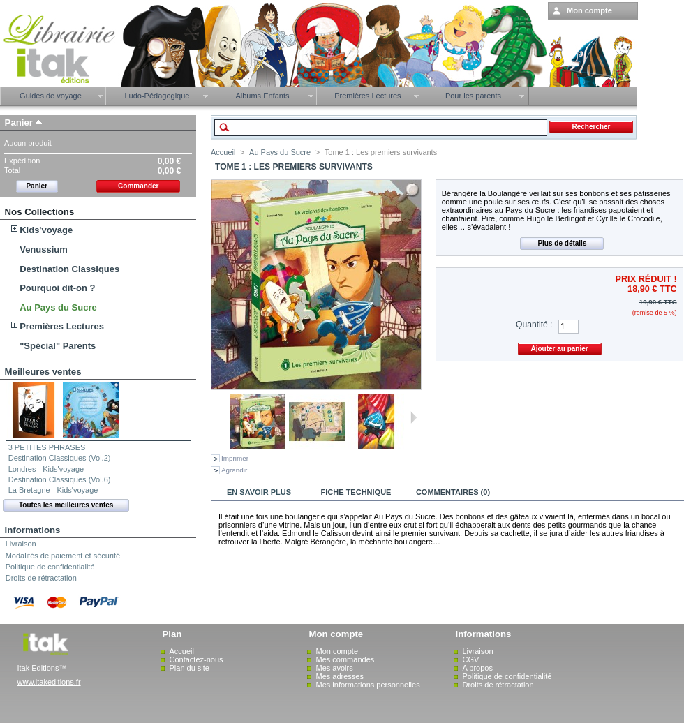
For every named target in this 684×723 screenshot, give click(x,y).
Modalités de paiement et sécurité (63, 555)
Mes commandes (345, 659)
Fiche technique (356, 492)
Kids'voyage (46, 230)
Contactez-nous (196, 659)
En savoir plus (259, 492)
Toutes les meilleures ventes (66, 505)
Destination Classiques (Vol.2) (59, 458)
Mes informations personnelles (368, 684)
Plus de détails (561, 243)
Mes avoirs (334, 668)
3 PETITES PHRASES (47, 447)
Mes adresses (340, 676)
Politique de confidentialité (50, 566)
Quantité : (534, 324)
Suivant (413, 417)
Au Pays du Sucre (58, 307)
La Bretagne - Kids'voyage (53, 490)
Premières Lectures (62, 326)
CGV (471, 659)
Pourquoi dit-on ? (57, 288)
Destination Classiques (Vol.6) (59, 479)
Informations (33, 530)
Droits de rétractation (41, 578)
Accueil (223, 152)
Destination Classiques (69, 269)
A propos (478, 668)
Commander (138, 186)
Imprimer (234, 458)
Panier (19, 122)
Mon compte (337, 651)
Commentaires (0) (453, 492)
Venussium (44, 249)
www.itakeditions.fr (49, 682)
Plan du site (189, 668)
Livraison (21, 543)
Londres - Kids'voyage (46, 469)
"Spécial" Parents (58, 346)
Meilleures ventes (43, 371)
